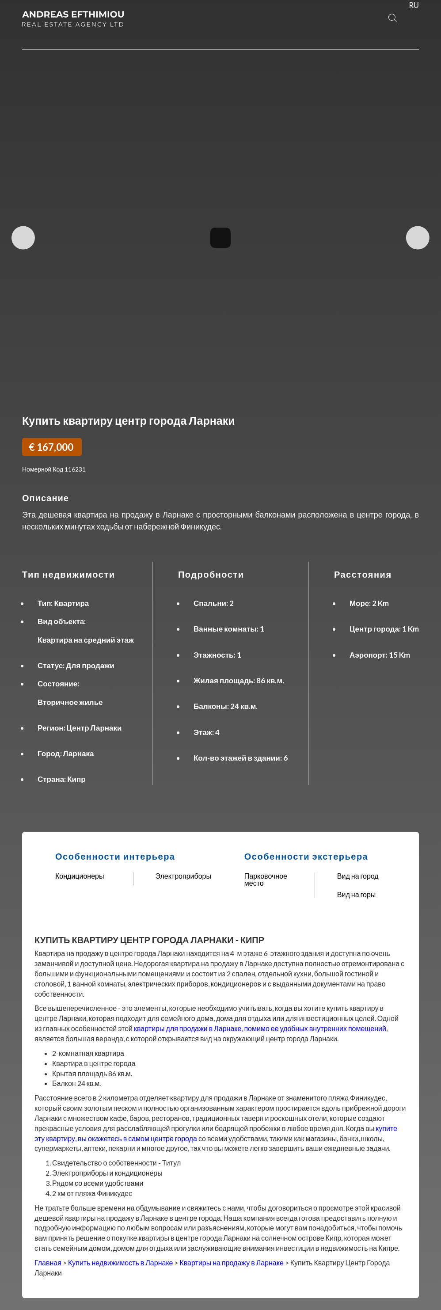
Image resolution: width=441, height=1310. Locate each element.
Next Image (418, 238)
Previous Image (23, 238)
